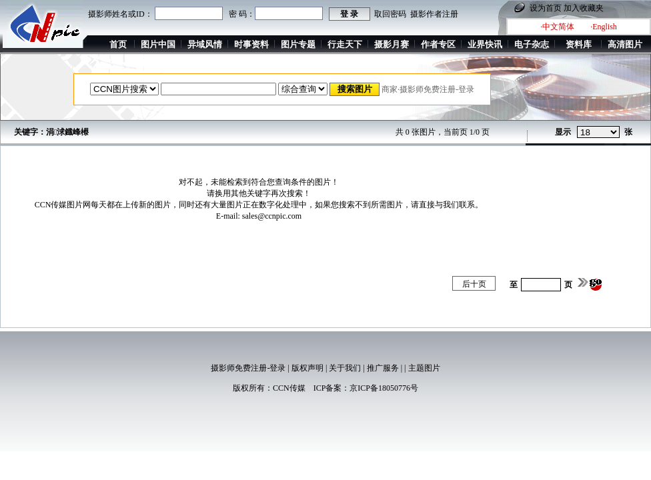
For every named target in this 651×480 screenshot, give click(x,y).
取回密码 (390, 14)
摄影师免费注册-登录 (248, 368)
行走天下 (345, 44)
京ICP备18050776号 (384, 388)
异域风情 (204, 44)
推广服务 (383, 368)
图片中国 (158, 44)
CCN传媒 (289, 388)
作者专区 (438, 44)
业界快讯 (485, 44)
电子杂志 (531, 44)
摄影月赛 (391, 44)
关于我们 (345, 368)
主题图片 (424, 368)
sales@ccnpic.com (271, 216)
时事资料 (251, 44)
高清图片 (625, 44)
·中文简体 (557, 26)
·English (603, 26)
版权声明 (307, 368)
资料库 (579, 44)
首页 (118, 44)
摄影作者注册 (434, 14)
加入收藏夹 (584, 8)
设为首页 (546, 8)
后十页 (474, 284)
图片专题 (298, 44)
